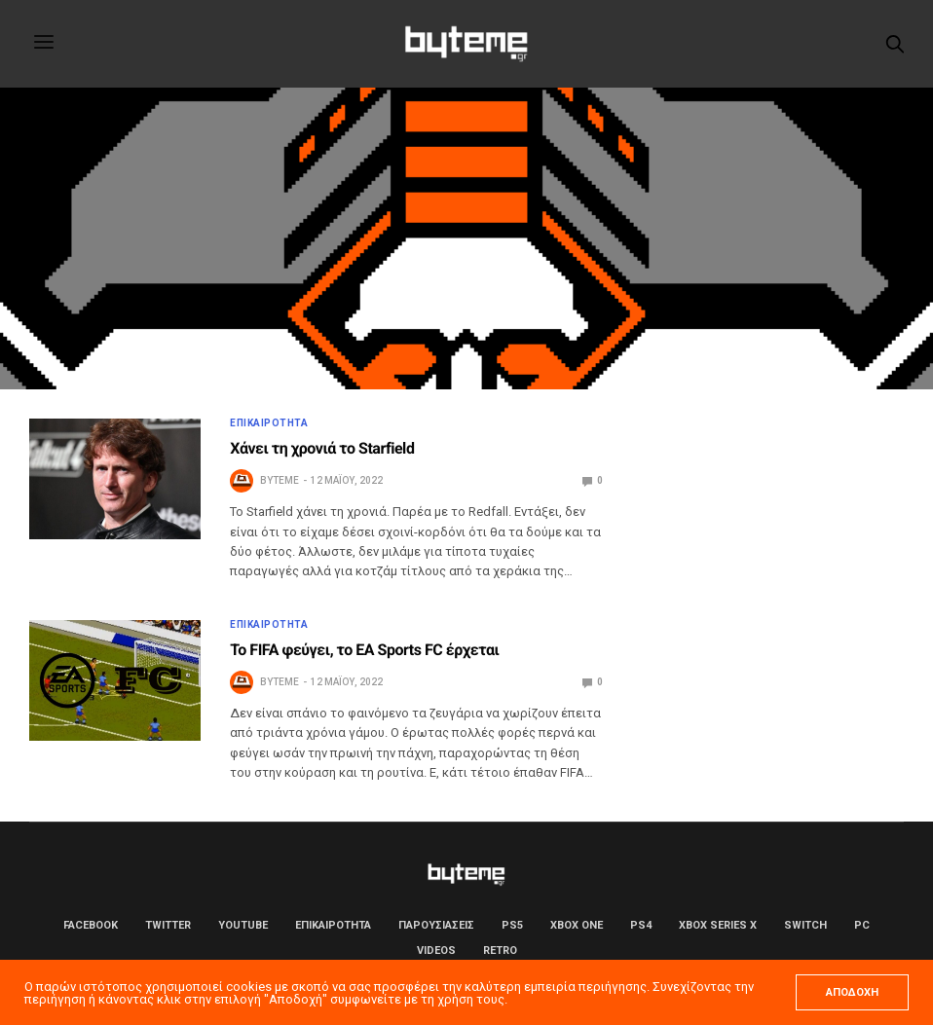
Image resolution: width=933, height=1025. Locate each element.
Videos (436, 950)
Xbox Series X (718, 925)
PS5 (512, 925)
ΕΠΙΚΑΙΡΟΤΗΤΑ (269, 423)
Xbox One (576, 925)
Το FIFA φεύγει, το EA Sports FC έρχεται (364, 650)
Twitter (168, 925)
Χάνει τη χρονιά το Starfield (322, 448)
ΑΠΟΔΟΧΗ (852, 992)
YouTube (243, 925)
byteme (279, 480)
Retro (500, 950)
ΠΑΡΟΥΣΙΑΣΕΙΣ (436, 925)
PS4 (641, 925)
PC (862, 925)
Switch (805, 925)
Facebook (90, 925)
